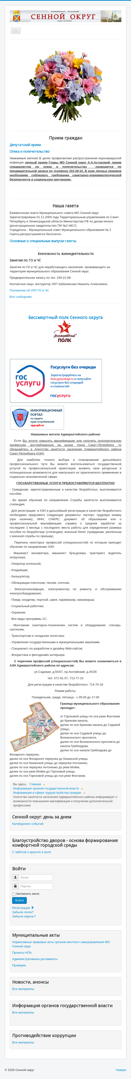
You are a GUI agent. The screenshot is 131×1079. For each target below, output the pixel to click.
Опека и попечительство (30, 151)
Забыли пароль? (24, 916)
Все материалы (23, 989)
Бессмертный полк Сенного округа (65, 317)
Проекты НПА (22, 952)
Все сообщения (21, 296)
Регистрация (23, 908)
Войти (19, 900)
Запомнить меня (27, 893)
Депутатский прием (25, 145)
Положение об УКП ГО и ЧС (29, 290)
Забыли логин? (23, 912)
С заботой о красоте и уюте (31, 852)
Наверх (121, 1070)
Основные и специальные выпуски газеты (43, 241)
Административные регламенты (34, 959)
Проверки (19, 965)
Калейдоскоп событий (27, 824)
